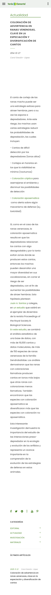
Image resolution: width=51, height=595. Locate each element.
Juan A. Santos (18, 303)
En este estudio (18, 329)
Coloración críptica (22, 178)
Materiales (15, 542)
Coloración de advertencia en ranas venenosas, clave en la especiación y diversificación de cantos (25, 577)
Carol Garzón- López (29, 569)
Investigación (17, 537)
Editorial (14, 528)
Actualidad (16, 533)
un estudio (19, 307)
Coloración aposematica (25, 198)
